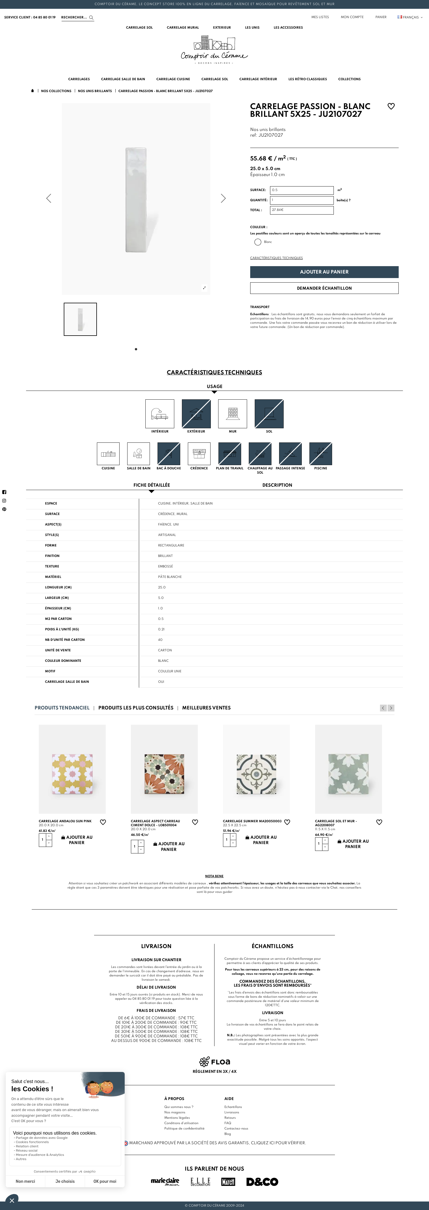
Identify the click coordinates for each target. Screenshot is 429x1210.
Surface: (258, 190)
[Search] (78, 17)
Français (410, 17)
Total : (256, 210)
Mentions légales (177, 1118)
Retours (230, 1118)
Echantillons (233, 1107)
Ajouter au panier (324, 272)
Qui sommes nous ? (179, 1107)
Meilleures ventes (206, 708)
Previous (383, 708)
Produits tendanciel (62, 708)
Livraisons (231, 1112)
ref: (253, 135)
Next (391, 708)
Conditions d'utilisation (181, 1123)
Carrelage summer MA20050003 (252, 821)
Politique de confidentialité (184, 1128)
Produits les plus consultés (135, 708)
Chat (333, 887)
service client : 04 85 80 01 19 (30, 17)
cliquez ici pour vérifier (278, 1143)
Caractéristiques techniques (276, 258)
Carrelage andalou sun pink (65, 821)
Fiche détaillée (151, 486)
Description (277, 486)
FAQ (227, 1123)
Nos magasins (174, 1112)
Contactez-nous (236, 1128)
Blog (227, 1134)
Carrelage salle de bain (67, 682)
